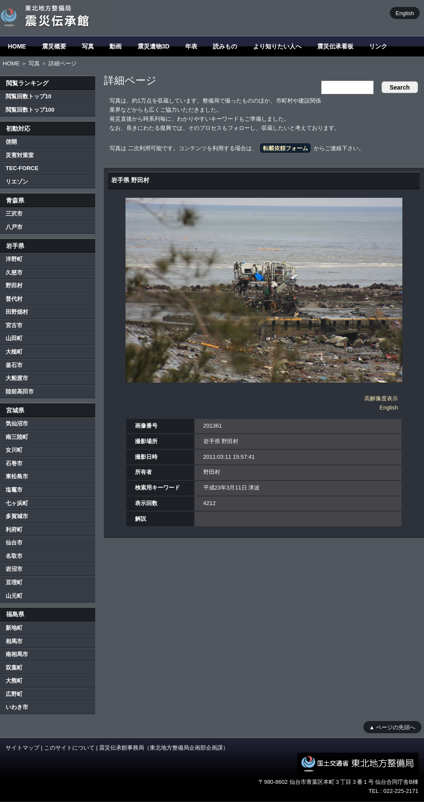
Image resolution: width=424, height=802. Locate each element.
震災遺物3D (154, 46)
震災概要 (54, 46)
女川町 (14, 450)
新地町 (14, 628)
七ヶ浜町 (17, 503)
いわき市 (17, 707)
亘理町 (14, 582)
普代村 (14, 299)
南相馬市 (17, 654)
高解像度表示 (381, 398)
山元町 (14, 596)
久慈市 (14, 272)
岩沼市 (14, 569)
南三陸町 (17, 437)
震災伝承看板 (335, 46)
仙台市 (14, 542)
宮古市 (14, 325)
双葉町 (14, 667)
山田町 (14, 338)
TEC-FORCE (22, 168)
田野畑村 (17, 312)
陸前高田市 (20, 391)
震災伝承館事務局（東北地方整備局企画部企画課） (163, 747)
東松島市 (17, 476)
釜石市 (14, 365)
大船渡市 (17, 378)
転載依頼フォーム (285, 148)
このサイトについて (69, 747)
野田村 (14, 285)
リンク (378, 46)
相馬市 (14, 641)
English (404, 13)
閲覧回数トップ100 (30, 109)
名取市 (14, 556)
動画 (115, 46)
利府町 (14, 529)
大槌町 (14, 351)
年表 (191, 46)
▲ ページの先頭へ (392, 727)
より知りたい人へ (277, 46)
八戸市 (14, 227)
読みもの (225, 46)
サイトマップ (22, 747)
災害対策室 (20, 155)
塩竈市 (14, 489)
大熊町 (14, 680)
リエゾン (17, 181)
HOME (17, 46)
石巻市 (14, 463)
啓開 (11, 141)
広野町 (14, 694)
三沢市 (14, 213)
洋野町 (14, 259)
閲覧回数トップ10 (28, 96)
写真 (88, 46)
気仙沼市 (17, 423)
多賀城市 (17, 516)
